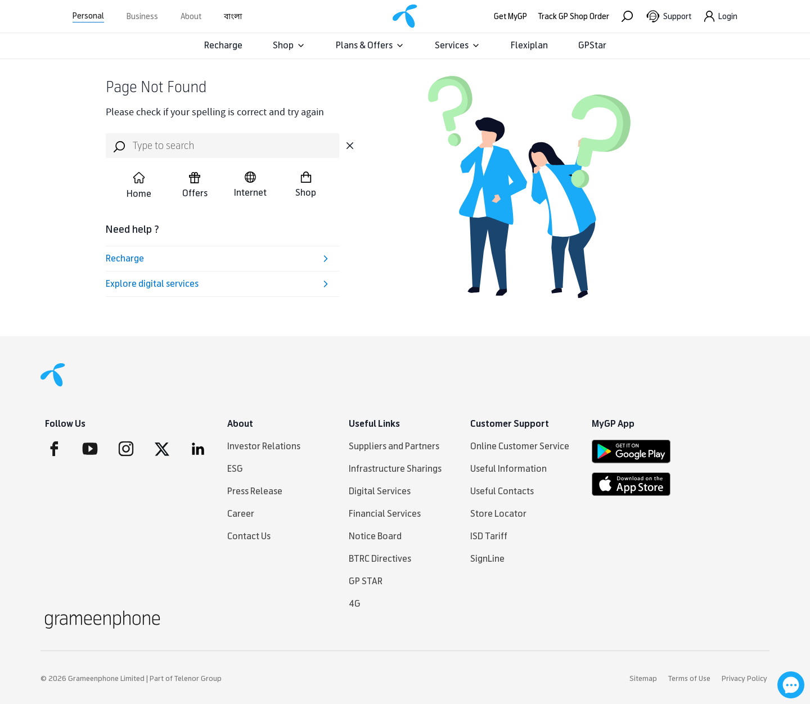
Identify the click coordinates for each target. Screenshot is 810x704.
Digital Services (380, 491)
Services (457, 45)
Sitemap (643, 678)
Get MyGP (510, 16)
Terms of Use (689, 678)
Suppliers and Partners (394, 446)
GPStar (592, 45)
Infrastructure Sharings (395, 468)
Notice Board (375, 536)
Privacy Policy (744, 678)
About (191, 16)
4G (355, 603)
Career (240, 513)
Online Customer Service (519, 446)
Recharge (223, 45)
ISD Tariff (488, 536)
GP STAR (365, 581)
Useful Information (508, 468)
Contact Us (249, 536)
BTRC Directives (380, 558)
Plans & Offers (370, 45)
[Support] (668, 16)
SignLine (487, 558)
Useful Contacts (502, 491)
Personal (88, 16)
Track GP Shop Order (573, 16)
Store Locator (498, 513)
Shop (289, 45)
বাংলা (233, 16)
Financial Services (385, 513)
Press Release (254, 491)
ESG (235, 468)
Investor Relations (263, 446)
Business (142, 16)
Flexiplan (529, 45)
